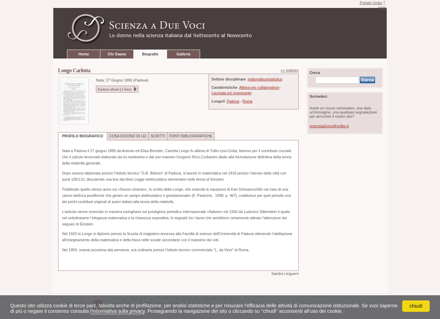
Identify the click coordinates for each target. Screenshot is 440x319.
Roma (247, 101)
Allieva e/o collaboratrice (259, 87)
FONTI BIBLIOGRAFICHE (190, 136)
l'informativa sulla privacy (117, 311)
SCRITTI (158, 136)
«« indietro (289, 70)
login (382, 8)
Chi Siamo (117, 54)
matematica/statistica (265, 79)
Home (83, 54)
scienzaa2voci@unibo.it (329, 126)
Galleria (183, 54)
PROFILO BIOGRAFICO (82, 136)
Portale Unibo (371, 3)
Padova (233, 101)
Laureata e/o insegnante (231, 93)
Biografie (150, 54)
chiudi (415, 306)
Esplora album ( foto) (114, 89)
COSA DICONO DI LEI (127, 136)
